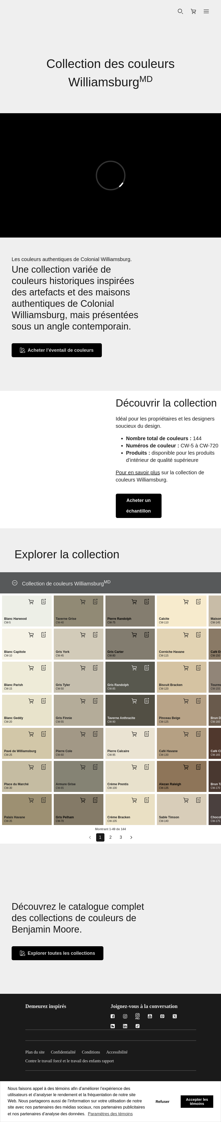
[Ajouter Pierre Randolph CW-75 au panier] (134, 602)
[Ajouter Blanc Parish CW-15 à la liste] (43, 668)
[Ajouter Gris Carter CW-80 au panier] (134, 635)
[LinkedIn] (125, 1026)
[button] (206, 11)
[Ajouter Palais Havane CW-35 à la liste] (43, 800)
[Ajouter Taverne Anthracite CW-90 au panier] (134, 701)
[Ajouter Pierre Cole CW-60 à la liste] (95, 734)
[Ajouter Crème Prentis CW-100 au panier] (134, 767)
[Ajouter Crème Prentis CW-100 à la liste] (146, 767)
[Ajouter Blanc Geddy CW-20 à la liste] (43, 701)
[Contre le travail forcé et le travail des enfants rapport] (72, 1060)
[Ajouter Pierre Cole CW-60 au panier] (83, 734)
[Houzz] (113, 1026)
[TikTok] (137, 1026)
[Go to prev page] (90, 837)
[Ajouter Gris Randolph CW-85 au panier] (134, 668)
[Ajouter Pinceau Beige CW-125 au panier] (186, 701)
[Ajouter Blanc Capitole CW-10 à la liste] (43, 635)
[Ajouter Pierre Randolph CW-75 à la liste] (146, 602)
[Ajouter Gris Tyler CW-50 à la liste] (95, 668)
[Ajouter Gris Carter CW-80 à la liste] (146, 635)
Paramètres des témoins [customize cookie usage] (110, 1114)
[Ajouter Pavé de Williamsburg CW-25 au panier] (31, 734)
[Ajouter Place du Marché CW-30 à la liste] (43, 767)
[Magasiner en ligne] (193, 11)
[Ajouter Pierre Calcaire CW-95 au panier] (134, 734)
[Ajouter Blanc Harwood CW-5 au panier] (31, 602)
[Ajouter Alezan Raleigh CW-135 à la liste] (198, 767)
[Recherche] (180, 11)
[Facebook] (113, 1017)
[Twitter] (175, 1017)
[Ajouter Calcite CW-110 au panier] (186, 602)
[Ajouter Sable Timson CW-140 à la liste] (198, 800)
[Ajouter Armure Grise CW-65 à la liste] (95, 767)
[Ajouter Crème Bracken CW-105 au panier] (134, 800)
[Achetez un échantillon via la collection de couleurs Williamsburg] (139, 506)
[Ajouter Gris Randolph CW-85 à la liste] (146, 668)
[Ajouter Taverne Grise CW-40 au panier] (83, 602)
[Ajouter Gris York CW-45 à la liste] (95, 635)
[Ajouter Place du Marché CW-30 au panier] (31, 767)
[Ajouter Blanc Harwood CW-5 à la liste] (43, 602)
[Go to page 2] (110, 837)
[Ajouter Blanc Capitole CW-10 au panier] (31, 635)
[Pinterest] (162, 1017)
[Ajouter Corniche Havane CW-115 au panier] (186, 635)
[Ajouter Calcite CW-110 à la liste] (198, 602)
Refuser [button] (163, 1102)
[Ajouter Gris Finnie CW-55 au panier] (83, 701)
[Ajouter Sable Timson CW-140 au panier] (186, 800)
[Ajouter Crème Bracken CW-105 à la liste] (146, 800)
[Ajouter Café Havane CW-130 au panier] (186, 734)
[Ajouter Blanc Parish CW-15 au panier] (31, 668)
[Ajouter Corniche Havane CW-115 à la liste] (198, 635)
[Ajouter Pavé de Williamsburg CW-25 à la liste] (43, 734)
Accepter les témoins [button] (197, 1101)
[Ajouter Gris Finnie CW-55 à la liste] (95, 701)
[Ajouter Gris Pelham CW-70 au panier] (83, 800)
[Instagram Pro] (137, 1016)
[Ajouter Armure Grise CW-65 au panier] (83, 767)
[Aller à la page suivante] (131, 837)
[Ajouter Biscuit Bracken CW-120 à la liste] (198, 668)
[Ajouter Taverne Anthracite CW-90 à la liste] (146, 701)
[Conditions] (94, 1051)
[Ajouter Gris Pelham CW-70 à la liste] (95, 800)
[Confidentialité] (66, 1051)
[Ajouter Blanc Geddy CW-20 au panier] (31, 701)
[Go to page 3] (121, 837)
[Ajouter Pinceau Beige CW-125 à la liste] (198, 701)
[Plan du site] (38, 1051)
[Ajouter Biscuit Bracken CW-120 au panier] (186, 668)
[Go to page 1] (100, 837)
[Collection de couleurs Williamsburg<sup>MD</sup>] (15, 583)
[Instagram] (125, 1017)
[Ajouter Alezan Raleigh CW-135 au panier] (186, 767)
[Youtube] (150, 1017)
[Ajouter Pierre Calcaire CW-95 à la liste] (146, 734)
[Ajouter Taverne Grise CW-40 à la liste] (95, 602)
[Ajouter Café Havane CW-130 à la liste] (198, 734)
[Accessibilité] (120, 1051)
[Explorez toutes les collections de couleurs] (57, 953)
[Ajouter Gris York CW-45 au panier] (83, 635)
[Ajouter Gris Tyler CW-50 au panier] (83, 668)
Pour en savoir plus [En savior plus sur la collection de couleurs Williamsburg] (138, 472)
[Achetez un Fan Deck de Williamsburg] (57, 350)
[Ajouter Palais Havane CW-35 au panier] (31, 800)
